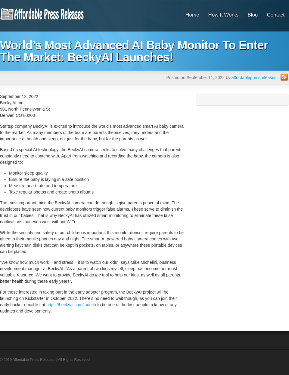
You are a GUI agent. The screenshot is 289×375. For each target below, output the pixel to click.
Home (192, 15)
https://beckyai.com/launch (71, 304)
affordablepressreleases (254, 77)
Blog (252, 15)
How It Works (223, 15)
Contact (275, 15)
